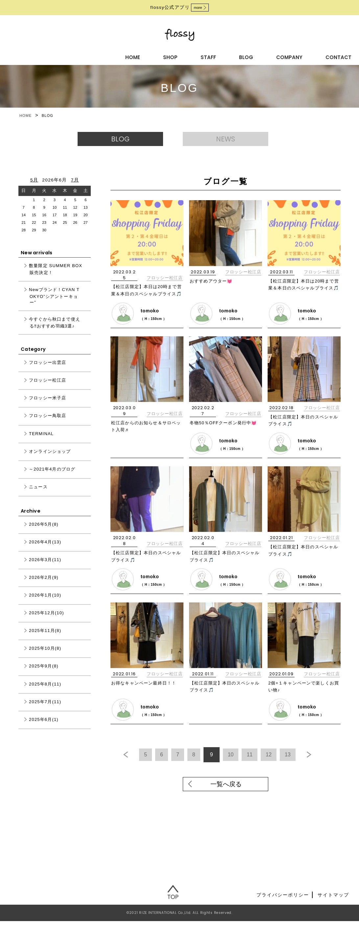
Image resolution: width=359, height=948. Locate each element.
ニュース (38, 494)
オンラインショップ (50, 458)
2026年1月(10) (45, 602)
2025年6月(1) (44, 727)
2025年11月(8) (45, 638)
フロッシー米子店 (47, 405)
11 (264, 766)
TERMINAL (41, 440)
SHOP (102, 56)
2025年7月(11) (45, 708)
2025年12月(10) (46, 620)
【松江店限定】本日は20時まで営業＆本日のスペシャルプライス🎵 (146, 301)
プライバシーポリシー (282, 921)
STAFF (135, 56)
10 (242, 766)
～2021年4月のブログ (52, 476)
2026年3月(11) (45, 567)
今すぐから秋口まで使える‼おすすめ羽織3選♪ (54, 330)
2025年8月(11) (45, 691)
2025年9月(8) (44, 673)
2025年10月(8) (45, 655)
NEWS (232, 142)
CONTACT (250, 56)
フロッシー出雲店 (47, 370)
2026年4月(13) (45, 549)
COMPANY (205, 56)
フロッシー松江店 (165, 285)
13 (308, 766)
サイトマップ (333, 921)
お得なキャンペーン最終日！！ (146, 696)
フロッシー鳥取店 (47, 423)
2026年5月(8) (44, 531)
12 (286, 766)
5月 (34, 187)
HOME (70, 56)
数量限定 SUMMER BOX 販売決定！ (55, 277)
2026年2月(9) (44, 584)
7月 (75, 187)
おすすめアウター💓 (213, 288)
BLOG (167, 56)
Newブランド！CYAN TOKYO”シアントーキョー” (54, 303)
